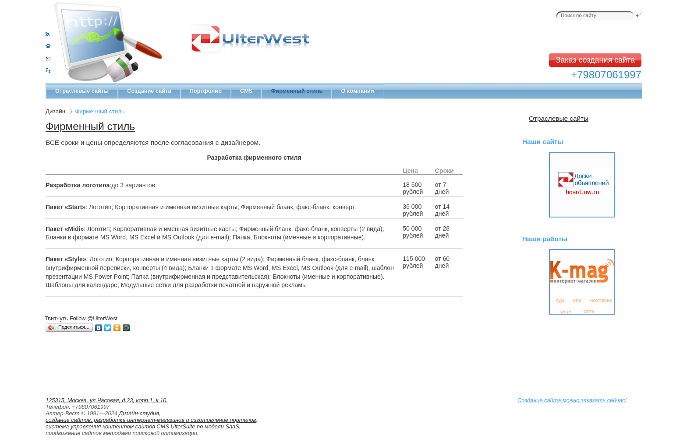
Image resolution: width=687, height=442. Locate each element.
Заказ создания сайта (595, 60)
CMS (246, 91)
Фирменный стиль (90, 126)
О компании (357, 91)
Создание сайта (149, 91)
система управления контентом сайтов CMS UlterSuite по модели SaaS (142, 426)
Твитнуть (56, 318)
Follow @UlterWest (93, 318)
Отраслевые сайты (82, 91)
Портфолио (206, 91)
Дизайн (55, 111)
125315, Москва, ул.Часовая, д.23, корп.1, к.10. (107, 400)
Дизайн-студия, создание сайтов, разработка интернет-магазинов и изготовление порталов (151, 416)
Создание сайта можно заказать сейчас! (572, 400)
